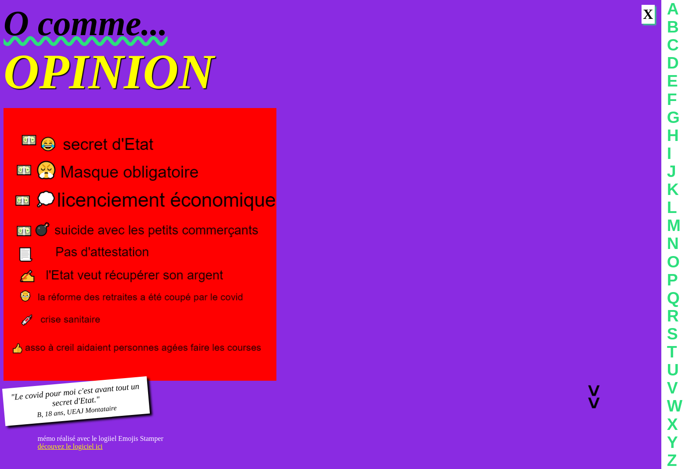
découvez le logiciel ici (70, 446)
